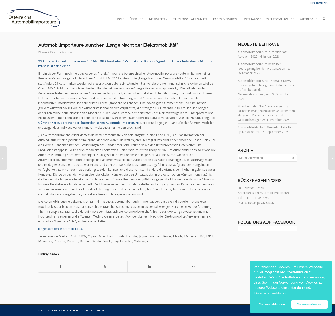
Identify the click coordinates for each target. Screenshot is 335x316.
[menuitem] (120, 19)
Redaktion (67, 51)
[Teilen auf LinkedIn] (150, 266)
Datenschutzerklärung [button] (271, 293)
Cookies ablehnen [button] (272, 304)
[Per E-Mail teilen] (194, 266)
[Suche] (324, 19)
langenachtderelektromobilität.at (60, 229)
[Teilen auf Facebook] (60, 266)
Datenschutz (102, 310)
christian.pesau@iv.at (259, 203)
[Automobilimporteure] (34, 19)
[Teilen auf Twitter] (105, 266)
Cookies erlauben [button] (309, 304)
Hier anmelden (319, 3)
